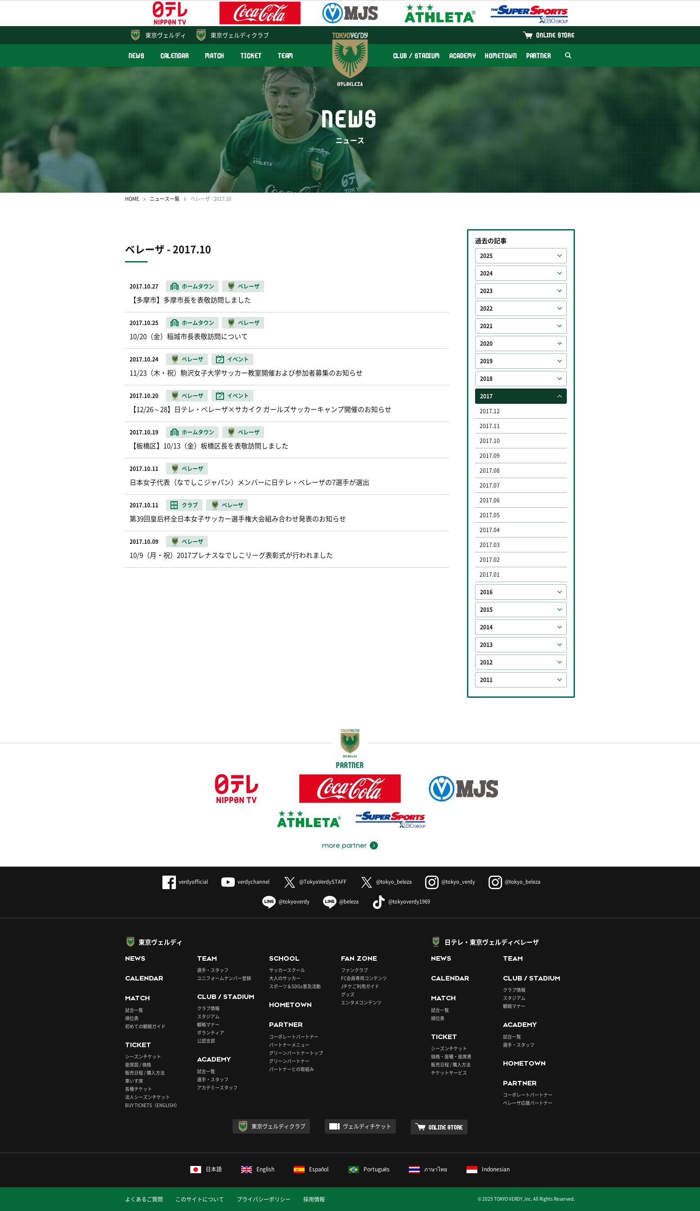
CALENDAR (175, 55)
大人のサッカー (285, 978)
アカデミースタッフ (217, 1087)
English (257, 1169)
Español (311, 1169)
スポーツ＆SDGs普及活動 (295, 986)
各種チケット (138, 1088)
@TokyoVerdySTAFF (314, 882)
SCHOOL (284, 958)
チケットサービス (449, 1072)
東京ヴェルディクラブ (240, 35)
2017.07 (490, 485)
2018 (486, 379)
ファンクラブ (354, 970)
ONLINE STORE (555, 35)
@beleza (341, 901)
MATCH (215, 55)
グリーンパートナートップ (296, 1052)
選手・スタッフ (213, 970)
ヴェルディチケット (367, 1126)
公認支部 (206, 1040)
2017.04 (490, 530)
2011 (486, 680)
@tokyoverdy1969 (401, 901)
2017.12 (490, 411)
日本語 (206, 1169)
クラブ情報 (208, 1008)
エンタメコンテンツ (361, 1002)
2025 (486, 256)
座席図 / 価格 (138, 1064)
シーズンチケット (143, 1056)
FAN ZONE (359, 958)
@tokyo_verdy (450, 882)
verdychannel (245, 882)
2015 (486, 610)
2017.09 (490, 456)
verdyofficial (185, 882)
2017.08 (490, 470)
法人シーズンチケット (147, 1097)
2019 (486, 361)
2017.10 (490, 441)
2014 (486, 627)
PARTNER (538, 55)
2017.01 (490, 574)
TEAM (286, 55)
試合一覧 (134, 1010)
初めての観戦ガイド (145, 1026)
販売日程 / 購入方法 (145, 1072)
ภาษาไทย (428, 1169)
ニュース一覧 (164, 199)
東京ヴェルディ (165, 35)
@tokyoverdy (286, 901)
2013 (486, 645)
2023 (486, 291)
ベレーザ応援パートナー (527, 1102)
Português (369, 1169)
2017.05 (490, 515)
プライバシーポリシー (264, 1199)
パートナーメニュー (289, 1044)
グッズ (347, 994)
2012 (486, 662)
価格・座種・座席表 (451, 1056)
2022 (486, 308)
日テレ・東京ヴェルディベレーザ (491, 941)
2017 (486, 396)
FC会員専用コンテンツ (364, 978)
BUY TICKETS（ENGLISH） (152, 1105)
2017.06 (490, 500)
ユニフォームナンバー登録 (224, 978)
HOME (132, 199)
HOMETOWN (500, 55)
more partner (344, 845)
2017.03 (490, 545)
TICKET (251, 55)
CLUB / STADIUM (416, 55)
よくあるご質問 (144, 1199)
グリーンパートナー (289, 1060)
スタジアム (208, 1016)
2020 (486, 343)
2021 (486, 326)
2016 (486, 592)
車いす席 (134, 1080)
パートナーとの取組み (291, 1069)
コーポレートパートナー (294, 1036)
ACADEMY (462, 55)
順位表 (132, 1018)
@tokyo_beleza (386, 882)
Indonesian (488, 1169)
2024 (486, 273)
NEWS (136, 55)
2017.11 (490, 426)
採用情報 (314, 1199)
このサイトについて (199, 1199)
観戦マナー (208, 1024)
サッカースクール (287, 970)
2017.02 (490, 560)
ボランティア (210, 1032)
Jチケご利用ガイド (360, 986)
